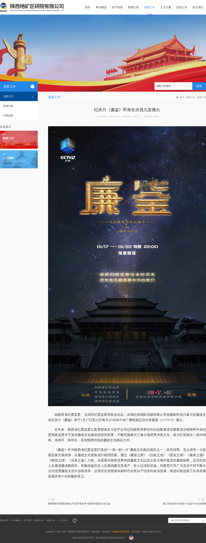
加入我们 (197, 7)
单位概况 (101, 7)
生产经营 (117, 7)
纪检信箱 (8, 115)
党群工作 (149, 7)
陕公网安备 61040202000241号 (110, 538)
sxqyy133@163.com (151, 531)
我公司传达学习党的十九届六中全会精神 (184, 503)
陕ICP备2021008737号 (83, 538)
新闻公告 (133, 7)
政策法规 (8, 105)
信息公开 (181, 7)
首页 (87, 7)
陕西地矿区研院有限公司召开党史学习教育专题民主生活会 (79, 503)
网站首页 (4, 520)
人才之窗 (165, 7)
